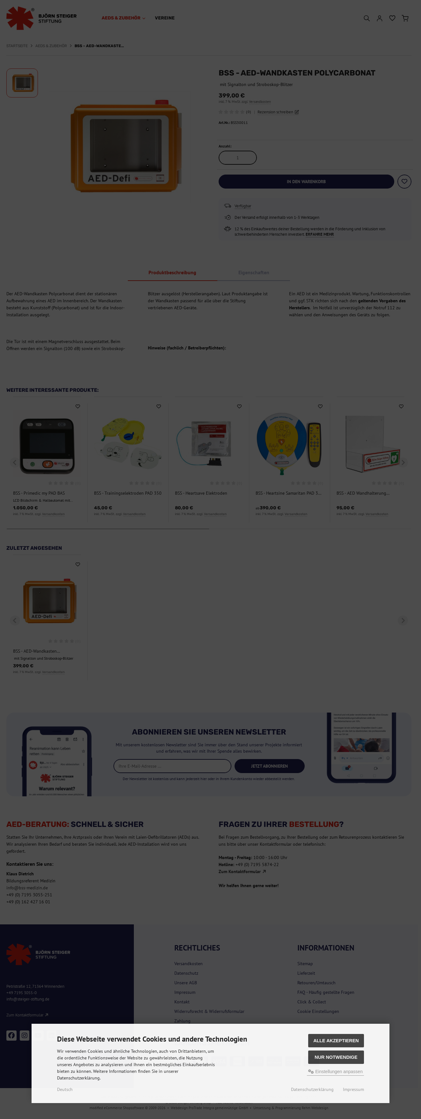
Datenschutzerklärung (312, 1089)
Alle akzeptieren (336, 1040)
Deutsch (65, 1089)
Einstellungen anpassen (335, 1071)
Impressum (353, 1089)
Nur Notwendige (336, 1057)
